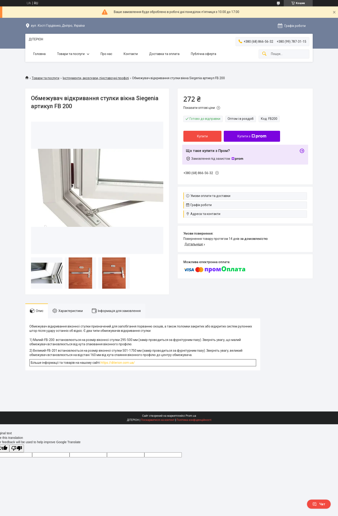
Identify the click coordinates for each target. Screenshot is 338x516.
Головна (39, 54)
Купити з (251, 136)
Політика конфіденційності (194, 420)
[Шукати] (264, 54)
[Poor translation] (16, 449)
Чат (318, 504)
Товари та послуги (71, 54)
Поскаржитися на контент (157, 420)
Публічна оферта (203, 54)
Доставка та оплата (164, 54)
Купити (202, 136)
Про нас (106, 54)
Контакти (131, 54)
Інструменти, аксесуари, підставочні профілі (96, 78)
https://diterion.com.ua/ (118, 362)
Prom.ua (191, 415)
